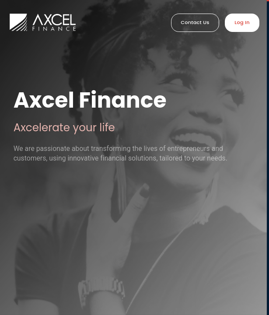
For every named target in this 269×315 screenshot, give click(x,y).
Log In (242, 22)
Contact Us (195, 22)
